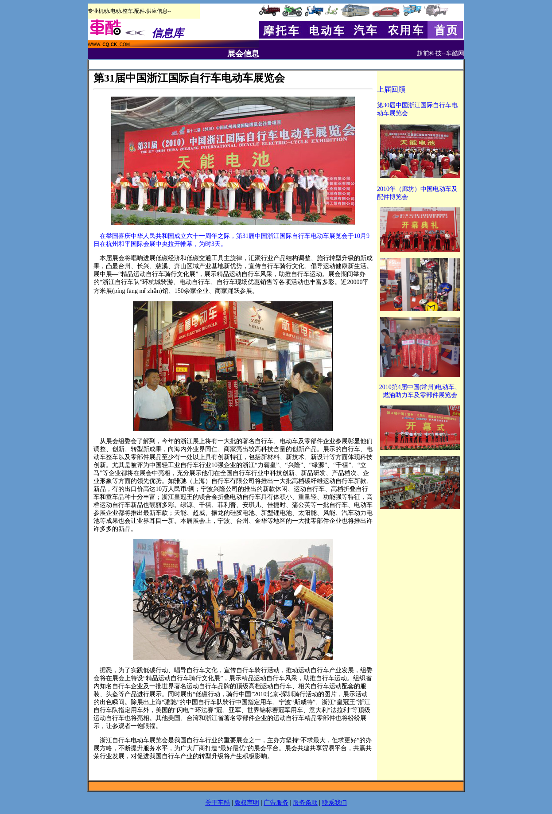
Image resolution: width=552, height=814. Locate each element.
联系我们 (334, 802)
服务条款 (305, 802)
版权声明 (246, 802)
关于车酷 (217, 802)
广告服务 (276, 802)
